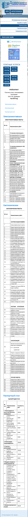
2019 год (6, 76)
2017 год (14, 70)
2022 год (14, 79)
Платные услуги (23, 25)
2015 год (14, 67)
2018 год (6, 73)
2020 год (14, 76)
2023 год (6, 81)
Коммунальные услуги (21, 31)
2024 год (6, 85)
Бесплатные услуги (22, 28)
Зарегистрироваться (16, 11)
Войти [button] (7, 11)
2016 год (6, 70)
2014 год (6, 67)
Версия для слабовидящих (14, 14)
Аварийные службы (22, 23)
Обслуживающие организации (19, 20)
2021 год (6, 79)
